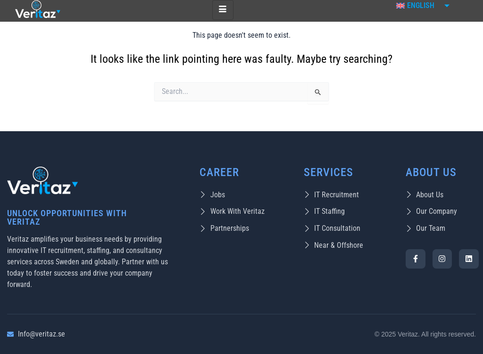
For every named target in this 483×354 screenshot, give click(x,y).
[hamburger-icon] (222, 10)
